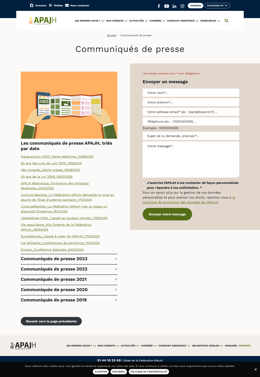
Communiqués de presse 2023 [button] (54, 258)
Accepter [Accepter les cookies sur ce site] (101, 371)
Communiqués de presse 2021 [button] (54, 279)
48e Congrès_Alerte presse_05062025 (50, 170)
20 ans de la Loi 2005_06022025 (46, 176)
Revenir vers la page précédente (51, 321)
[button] (226, 20)
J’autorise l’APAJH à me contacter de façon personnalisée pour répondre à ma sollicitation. (193, 185)
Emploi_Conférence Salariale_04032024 (52, 250)
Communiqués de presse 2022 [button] (54, 269)
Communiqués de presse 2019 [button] (54, 300)
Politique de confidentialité (149, 371)
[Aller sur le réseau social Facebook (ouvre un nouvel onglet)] (159, 6)
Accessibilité (215, 5)
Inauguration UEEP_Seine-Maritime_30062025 (57, 156)
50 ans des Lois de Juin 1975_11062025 (51, 163)
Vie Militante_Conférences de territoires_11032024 (60, 243)
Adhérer (195, 5)
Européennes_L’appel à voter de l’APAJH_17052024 (60, 236)
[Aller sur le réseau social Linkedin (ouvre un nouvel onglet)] (174, 6)
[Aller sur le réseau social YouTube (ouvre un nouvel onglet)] (166, 6)
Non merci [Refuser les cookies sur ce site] (118, 371)
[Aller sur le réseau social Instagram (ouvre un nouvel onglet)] (182, 6)
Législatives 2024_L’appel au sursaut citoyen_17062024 (64, 218)
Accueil (111, 35)
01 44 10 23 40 (109, 360)
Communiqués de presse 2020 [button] (54, 289)
